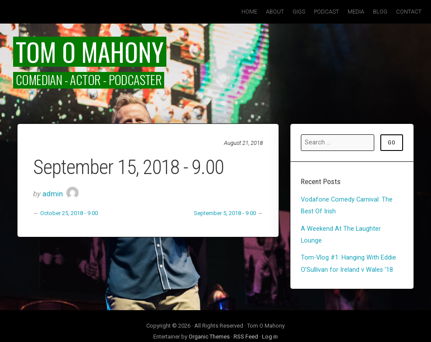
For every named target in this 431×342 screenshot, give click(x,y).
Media (356, 11)
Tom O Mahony (90, 51)
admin (52, 193)
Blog (380, 11)
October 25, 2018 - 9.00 (69, 213)
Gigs (299, 11)
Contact (408, 11)
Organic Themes (209, 336)
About (275, 11)
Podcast (326, 11)
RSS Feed (246, 336)
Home (249, 11)
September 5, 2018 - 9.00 (225, 213)
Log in (270, 336)
